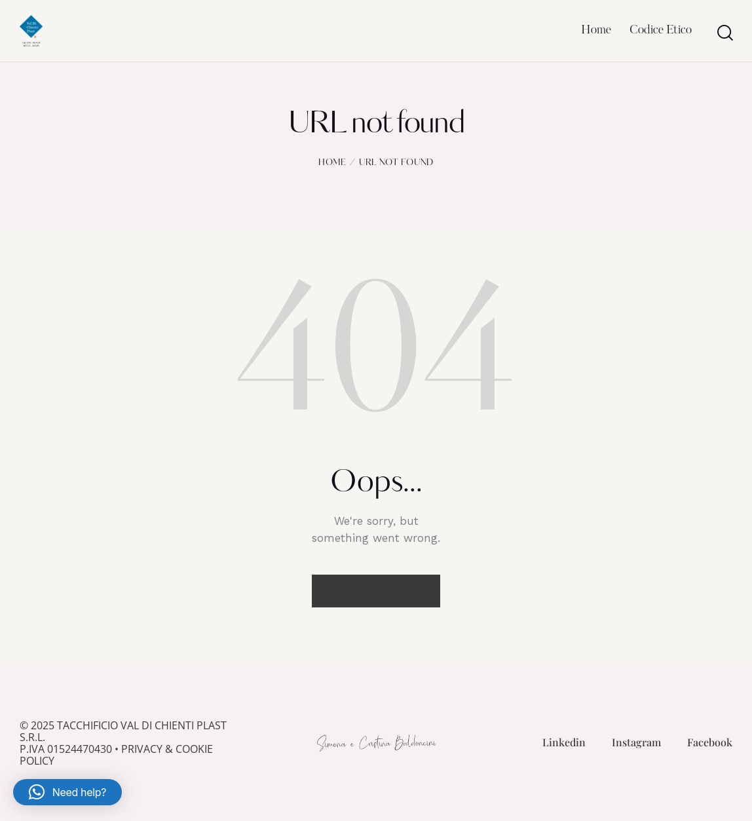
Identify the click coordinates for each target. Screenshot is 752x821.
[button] (67, 792)
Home (332, 163)
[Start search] (724, 33)
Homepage (376, 590)
